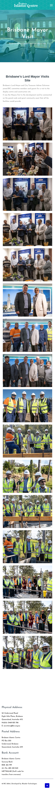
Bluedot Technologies (29, 784)
